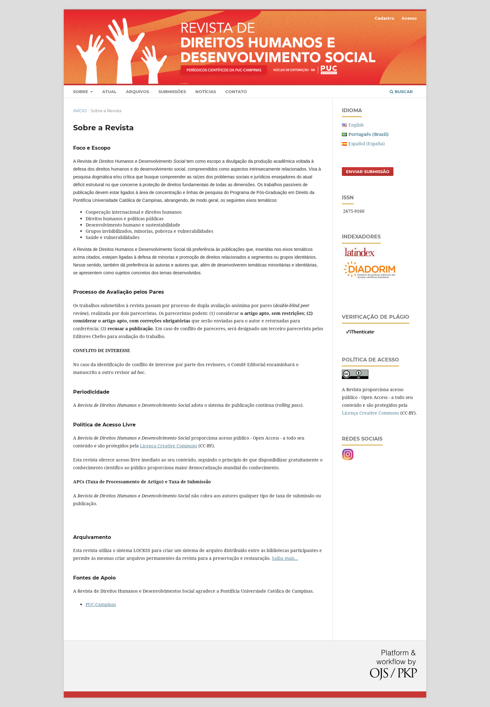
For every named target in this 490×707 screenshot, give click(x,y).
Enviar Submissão (367, 171)
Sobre (81, 91)
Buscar (401, 91)
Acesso (409, 18)
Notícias (205, 91)
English (356, 125)
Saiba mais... (285, 558)
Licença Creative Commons (168, 446)
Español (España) (366, 144)
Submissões (172, 91)
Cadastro (384, 18)
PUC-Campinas (101, 604)
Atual (109, 91)
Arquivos (137, 91)
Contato (236, 91)
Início (80, 110)
